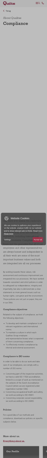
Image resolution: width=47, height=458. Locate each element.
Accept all (38, 240)
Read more (8, 234)
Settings (7, 240)
